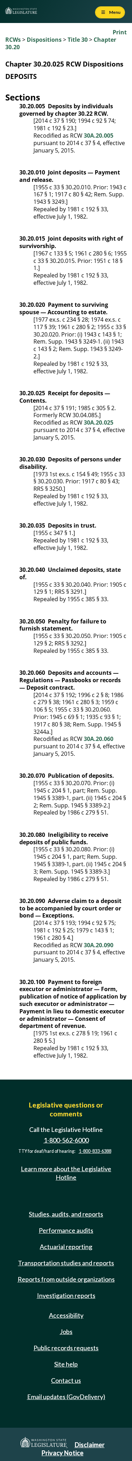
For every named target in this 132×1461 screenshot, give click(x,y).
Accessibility (66, 1315)
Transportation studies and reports (66, 1263)
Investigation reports (66, 1295)
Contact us (66, 1380)
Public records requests (66, 1348)
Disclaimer (90, 1445)
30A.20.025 (98, 422)
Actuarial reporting (66, 1246)
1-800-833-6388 (95, 1151)
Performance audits (66, 1230)
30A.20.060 (98, 739)
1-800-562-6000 (66, 1140)
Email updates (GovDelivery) (66, 1396)
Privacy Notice (62, 1453)
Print (120, 32)
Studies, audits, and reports (66, 1214)
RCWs (13, 40)
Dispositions (44, 40)
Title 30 (78, 40)
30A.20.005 (98, 135)
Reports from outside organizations (66, 1279)
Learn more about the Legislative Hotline (66, 1173)
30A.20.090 (98, 945)
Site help (66, 1364)
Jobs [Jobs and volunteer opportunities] (66, 1331)
